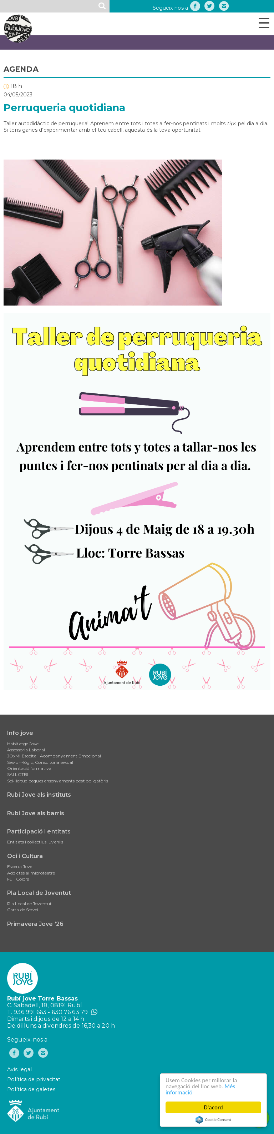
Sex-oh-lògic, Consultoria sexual (40, 762)
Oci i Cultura (25, 856)
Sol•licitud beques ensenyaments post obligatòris (57, 780)
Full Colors (18, 879)
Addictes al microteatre (31, 873)
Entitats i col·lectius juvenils (35, 842)
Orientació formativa (29, 768)
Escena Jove (19, 866)
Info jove (20, 733)
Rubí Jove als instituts (39, 794)
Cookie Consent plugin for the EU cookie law (214, 1120)
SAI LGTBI (17, 774)
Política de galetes (31, 1089)
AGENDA (21, 69)
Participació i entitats (39, 831)
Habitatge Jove (23, 743)
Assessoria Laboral (26, 749)
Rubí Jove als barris (35, 813)
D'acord (213, 1107)
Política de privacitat (33, 1079)
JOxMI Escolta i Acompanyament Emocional (54, 755)
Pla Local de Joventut (39, 892)
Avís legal (19, 1069)
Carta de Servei (23, 909)
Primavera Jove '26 (35, 924)
